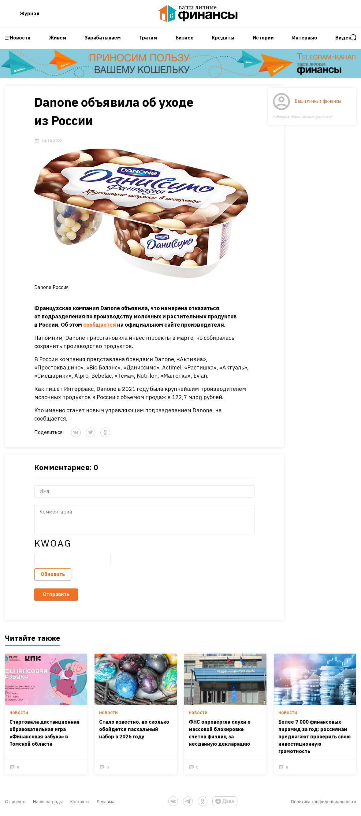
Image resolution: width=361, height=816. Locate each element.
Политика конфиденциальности (323, 801)
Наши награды (48, 801)
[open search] (354, 38)
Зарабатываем (103, 38)
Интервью (304, 38)
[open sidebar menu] (7, 38)
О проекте (15, 801)
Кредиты (223, 38)
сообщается (99, 324)
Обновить (53, 574)
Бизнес (184, 38)
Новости (20, 38)
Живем (57, 38)
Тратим (148, 38)
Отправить (56, 594)
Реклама (105, 801)
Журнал (29, 13)
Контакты (79, 801)
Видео (343, 38)
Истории (263, 38)
